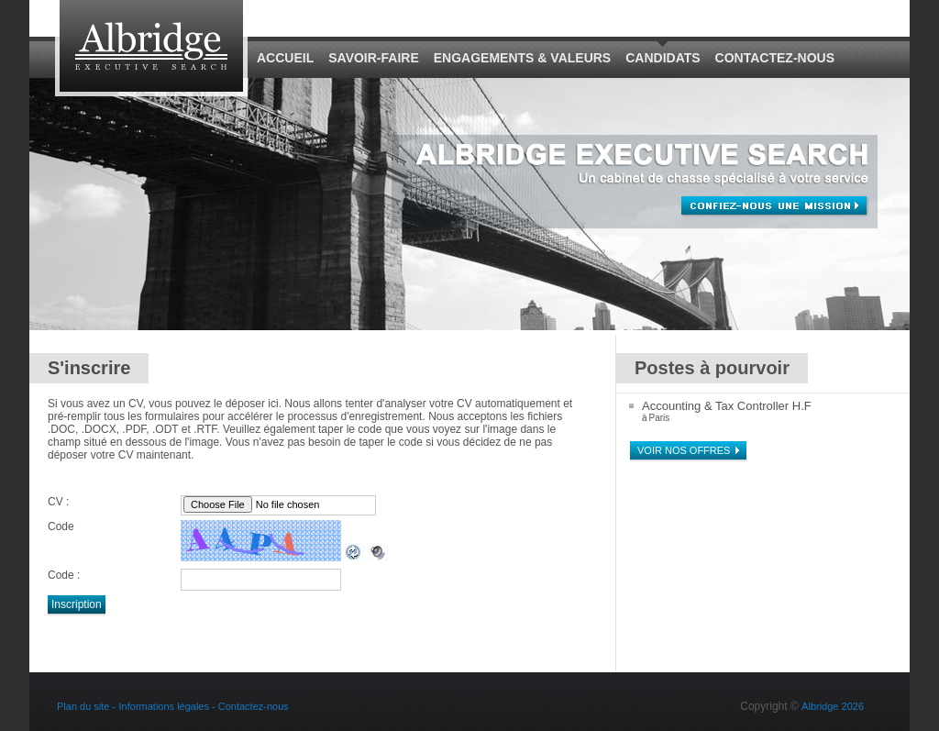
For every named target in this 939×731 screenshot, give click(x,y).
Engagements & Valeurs (522, 57)
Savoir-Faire (373, 57)
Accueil (285, 57)
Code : (64, 575)
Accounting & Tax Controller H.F (727, 406)
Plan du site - (86, 706)
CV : (58, 501)
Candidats (662, 57)
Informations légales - (168, 706)
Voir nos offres (683, 450)
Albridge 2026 (832, 706)
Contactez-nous (774, 57)
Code (61, 526)
